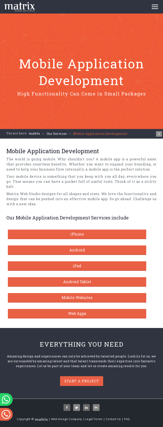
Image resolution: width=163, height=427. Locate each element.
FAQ (127, 419)
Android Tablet (77, 281)
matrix (34, 133)
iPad (77, 265)
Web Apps (77, 313)
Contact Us (113, 419)
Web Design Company (66, 419)
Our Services (57, 134)
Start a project (81, 381)
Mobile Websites (77, 297)
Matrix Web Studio (23, 193)
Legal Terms (94, 419)
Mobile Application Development (100, 134)
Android (77, 249)
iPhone (77, 234)
